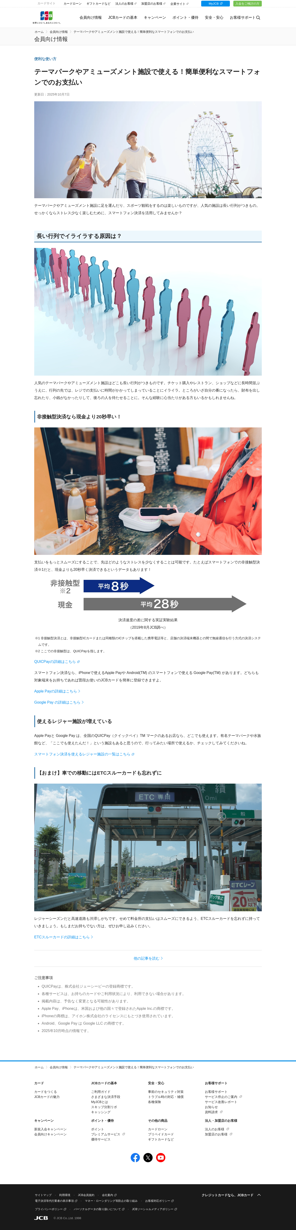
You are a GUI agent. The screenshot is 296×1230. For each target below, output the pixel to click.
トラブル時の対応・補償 (166, 1097)
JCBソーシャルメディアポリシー (152, 1209)
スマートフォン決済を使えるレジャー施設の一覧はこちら (82, 754)
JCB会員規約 (86, 1195)
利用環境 (64, 1195)
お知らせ (211, 1107)
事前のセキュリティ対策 (166, 1092)
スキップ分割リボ (104, 1107)
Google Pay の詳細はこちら (57, 702)
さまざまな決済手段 (105, 1097)
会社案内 (107, 1195)
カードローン (73, 3)
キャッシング (101, 1112)
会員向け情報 (85, 17)
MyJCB (211, 4)
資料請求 (211, 1112)
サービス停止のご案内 (221, 1097)
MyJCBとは (99, 1102)
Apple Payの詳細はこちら (55, 691)
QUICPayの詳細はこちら (55, 662)
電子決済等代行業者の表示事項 (54, 1200)
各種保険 (154, 1102)
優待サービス (101, 1139)
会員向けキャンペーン (50, 1134)
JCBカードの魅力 (47, 1097)
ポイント (97, 1129)
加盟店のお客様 (151, 3)
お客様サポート (216, 1092)
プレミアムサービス (105, 1134)
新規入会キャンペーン (50, 1129)
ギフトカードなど (98, 3)
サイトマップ (43, 1195)
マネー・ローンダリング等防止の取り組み (111, 1200)
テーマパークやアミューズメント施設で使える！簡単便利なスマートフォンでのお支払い (134, 32)
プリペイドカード (161, 1134)
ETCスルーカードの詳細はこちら (62, 937)
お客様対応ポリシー (157, 1200)
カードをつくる (45, 1092)
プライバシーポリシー (49, 1209)
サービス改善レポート (221, 1102)
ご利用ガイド (101, 1092)
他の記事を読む (147, 958)
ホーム (39, 32)
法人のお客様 (124, 3)
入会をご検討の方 (247, 4)
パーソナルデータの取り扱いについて (97, 1209)
